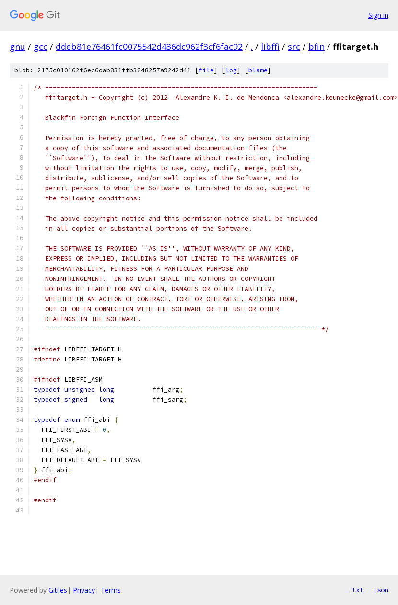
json (380, 589)
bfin (316, 46)
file (206, 70)
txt (357, 589)
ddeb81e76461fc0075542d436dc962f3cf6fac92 (149, 46)
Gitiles (57, 589)
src (294, 46)
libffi (270, 46)
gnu (17, 46)
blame (258, 70)
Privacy (84, 589)
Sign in (378, 15)
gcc (40, 46)
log (231, 70)
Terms (111, 589)
